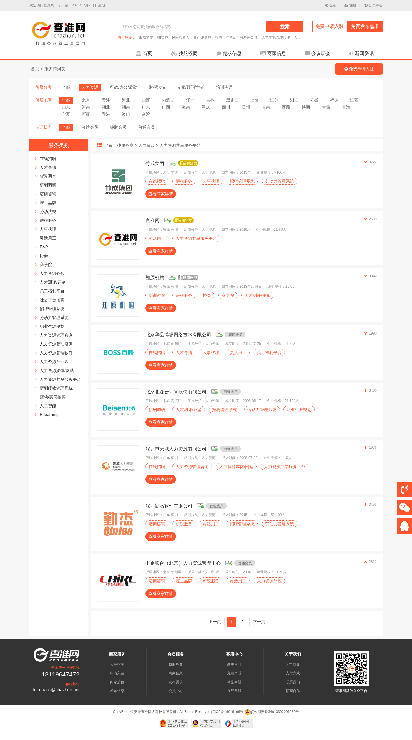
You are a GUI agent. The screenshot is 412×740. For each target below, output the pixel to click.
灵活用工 (48, 238)
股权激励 (146, 37)
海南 (186, 107)
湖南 (126, 107)
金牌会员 (90, 127)
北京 (86, 100)
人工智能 (48, 405)
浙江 (294, 100)
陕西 (306, 107)
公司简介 (293, 664)
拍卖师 (162, 37)
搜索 (285, 26)
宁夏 (66, 114)
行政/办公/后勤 (123, 87)
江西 (354, 100)
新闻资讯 (361, 53)
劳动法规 (48, 211)
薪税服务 (48, 220)
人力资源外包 (52, 273)
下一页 (259, 621)
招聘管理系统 (225, 37)
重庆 (206, 107)
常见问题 (234, 682)
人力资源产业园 (54, 361)
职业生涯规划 (52, 326)
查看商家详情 (160, 194)
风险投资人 (181, 37)
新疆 (86, 114)
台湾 (146, 114)
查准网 (152, 220)
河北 (126, 100)
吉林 (210, 100)
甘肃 (326, 107)
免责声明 (234, 673)
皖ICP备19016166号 (227, 712)
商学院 (46, 264)
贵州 (246, 107)
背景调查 (48, 176)
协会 (44, 255)
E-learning (49, 414)
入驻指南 (117, 664)
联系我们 (293, 682)
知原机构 (154, 277)
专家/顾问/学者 (190, 87)
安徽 (314, 100)
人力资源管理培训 (56, 344)
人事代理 (48, 229)
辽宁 (190, 100)
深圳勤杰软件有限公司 (168, 505)
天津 (106, 100)
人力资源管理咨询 (56, 335)
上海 (254, 100)
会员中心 (373, 5)
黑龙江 (232, 100)
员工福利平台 (52, 291)
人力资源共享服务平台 (60, 379)
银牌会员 (118, 127)
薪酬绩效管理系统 (56, 388)
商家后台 (117, 682)
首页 (144, 53)
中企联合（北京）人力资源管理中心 (183, 563)
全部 (66, 87)
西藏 (286, 107)
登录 (330, 5)
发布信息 (117, 691)
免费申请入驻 (329, 26)
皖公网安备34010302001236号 (272, 712)
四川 (226, 107)
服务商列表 (54, 68)
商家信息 (273, 53)
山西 (146, 100)
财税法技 (157, 87)
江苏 (274, 100)
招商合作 (293, 691)
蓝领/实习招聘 (53, 397)
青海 (346, 107)
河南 (86, 107)
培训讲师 (224, 87)
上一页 (215, 621)
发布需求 (176, 682)
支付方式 (293, 673)
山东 (66, 107)
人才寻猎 (48, 167)
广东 (146, 107)
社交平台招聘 (52, 299)
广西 (166, 107)
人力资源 (90, 87)
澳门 (126, 114)
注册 (350, 5)
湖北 (106, 107)
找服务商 (184, 53)
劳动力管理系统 (54, 317)
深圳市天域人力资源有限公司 (176, 448)
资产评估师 (202, 37)
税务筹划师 (249, 37)
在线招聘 (48, 158)
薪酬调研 (48, 185)
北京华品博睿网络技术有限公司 (178, 334)
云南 (266, 107)
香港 (106, 114)
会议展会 (317, 53)
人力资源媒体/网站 (57, 370)
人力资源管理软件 (276, 37)
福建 (334, 100)
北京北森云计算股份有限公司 (176, 391)
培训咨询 (48, 194)
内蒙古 (168, 100)
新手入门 (234, 664)
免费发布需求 (365, 26)
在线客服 (234, 691)
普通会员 (146, 127)
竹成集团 (154, 163)
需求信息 (229, 53)
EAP (44, 247)
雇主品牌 (48, 202)
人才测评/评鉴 (53, 282)
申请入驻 (117, 673)
